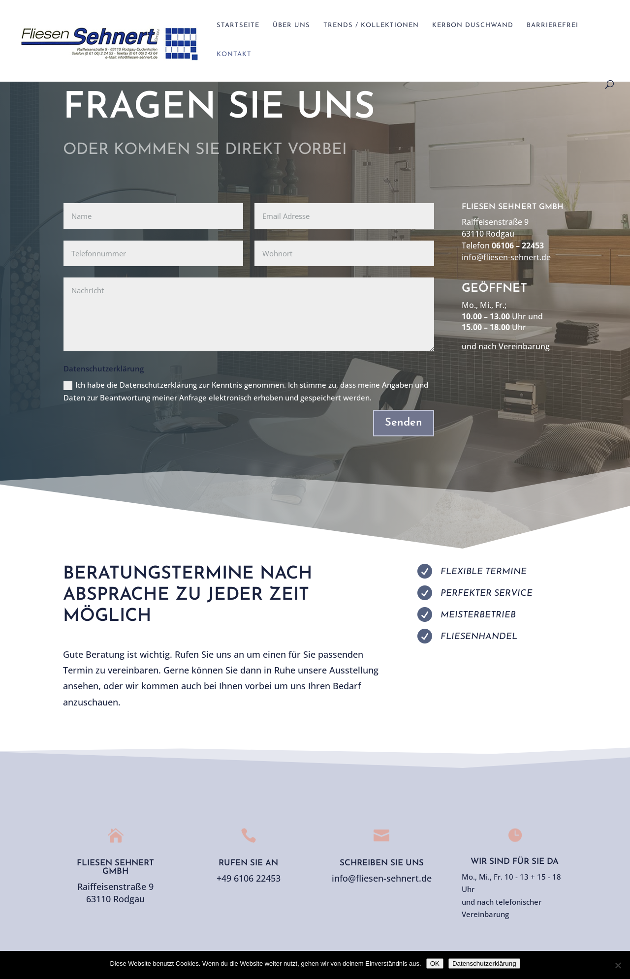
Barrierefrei (552, 25)
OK (435, 963)
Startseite (238, 25)
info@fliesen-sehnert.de (506, 257)
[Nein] (618, 965)
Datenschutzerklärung (484, 963)
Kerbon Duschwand (472, 25)
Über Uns (291, 25)
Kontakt (234, 54)
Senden (403, 422)
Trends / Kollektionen (371, 25)
